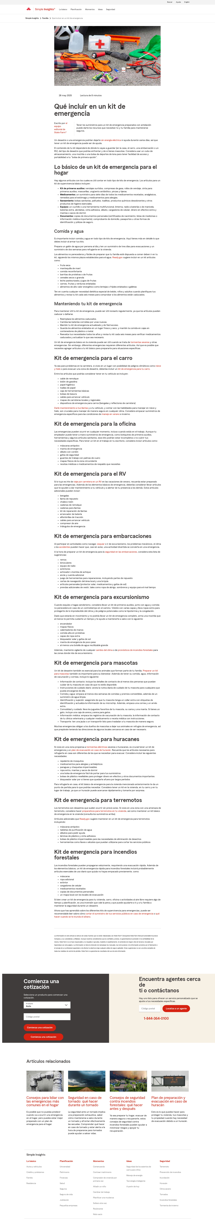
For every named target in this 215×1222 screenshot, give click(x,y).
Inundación (165, 1178)
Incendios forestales (168, 1200)
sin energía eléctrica (111, 140)
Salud (62, 1183)
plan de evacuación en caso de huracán (91, 750)
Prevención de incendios (170, 1172)
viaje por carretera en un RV (88, 482)
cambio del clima (104, 650)
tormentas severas (140, 342)
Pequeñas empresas (68, 1206)
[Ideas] (100, 9)
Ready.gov (117, 257)
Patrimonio (64, 1172)
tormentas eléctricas (97, 747)
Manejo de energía (134, 1175)
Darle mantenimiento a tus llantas (71, 408)
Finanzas (64, 1178)
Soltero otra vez (100, 1203)
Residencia (31, 1183)
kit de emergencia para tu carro (134, 369)
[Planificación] (76, 9)
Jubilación (64, 1200)
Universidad (65, 1167)
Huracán (163, 1183)
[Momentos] (90, 9)
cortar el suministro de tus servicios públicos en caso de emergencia (119, 914)
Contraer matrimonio (102, 1172)
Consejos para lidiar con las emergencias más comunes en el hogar (45, 1101)
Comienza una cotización (40, 1027)
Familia (29, 1178)
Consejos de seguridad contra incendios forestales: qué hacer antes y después (127, 1103)
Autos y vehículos (34, 1167)
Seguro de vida (66, 1194)
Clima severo (165, 1189)
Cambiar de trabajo (101, 1192)
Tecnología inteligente (135, 1181)
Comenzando (99, 1167)
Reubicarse (98, 1209)
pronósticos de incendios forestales (135, 650)
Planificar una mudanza (103, 1198)
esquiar (101, 544)
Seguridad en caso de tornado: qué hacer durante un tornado (85, 1101)
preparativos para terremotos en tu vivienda (104, 811)
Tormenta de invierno (169, 1206)
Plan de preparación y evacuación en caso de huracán (169, 1101)
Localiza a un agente (176, 1008)
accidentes (64, 547)
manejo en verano (111, 414)
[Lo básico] (63, 9)
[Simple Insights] (45, 10)
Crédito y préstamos (35, 1172)
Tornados (164, 1194)
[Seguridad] (110, 9)
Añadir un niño (99, 1187)
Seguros (63, 1189)
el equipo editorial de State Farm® (60, 128)
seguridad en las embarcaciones (121, 552)
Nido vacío (97, 1214)
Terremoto (164, 1167)
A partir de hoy (132, 1187)
